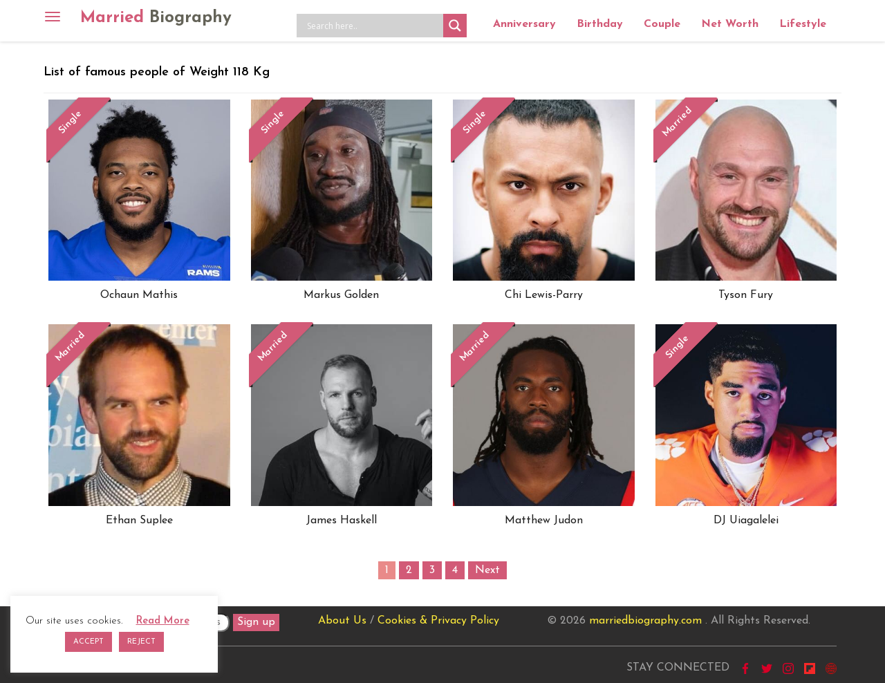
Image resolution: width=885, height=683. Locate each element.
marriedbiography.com (645, 620)
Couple (662, 24)
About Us (342, 620)
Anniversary (524, 24)
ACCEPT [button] (88, 642)
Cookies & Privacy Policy (438, 620)
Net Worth (729, 24)
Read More (162, 621)
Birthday (600, 24)
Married (156, 18)
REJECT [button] (141, 642)
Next (487, 570)
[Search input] (373, 25)
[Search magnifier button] (455, 25)
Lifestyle (802, 24)
